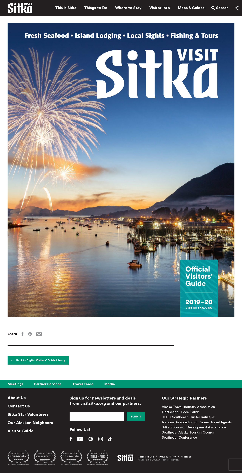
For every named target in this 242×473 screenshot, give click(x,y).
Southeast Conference (179, 437)
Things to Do (95, 8)
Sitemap (186, 457)
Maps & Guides (191, 8)
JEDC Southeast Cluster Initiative (188, 417)
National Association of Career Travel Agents (197, 422)
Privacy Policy (167, 457)
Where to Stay (128, 8)
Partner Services (47, 384)
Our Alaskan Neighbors (30, 423)
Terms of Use (146, 457)
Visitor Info (159, 8)
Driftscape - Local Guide (181, 412)
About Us (17, 398)
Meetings (15, 384)
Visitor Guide (20, 431)
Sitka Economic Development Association (194, 427)
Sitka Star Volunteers (28, 414)
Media (109, 384)
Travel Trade (82, 384)
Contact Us (19, 406)
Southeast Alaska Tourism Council (188, 432)
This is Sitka (65, 8)
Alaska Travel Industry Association (188, 407)
